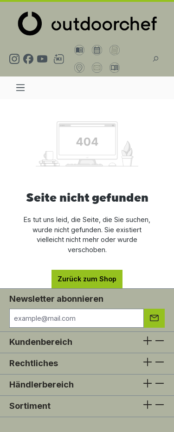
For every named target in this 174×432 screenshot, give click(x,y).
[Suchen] (155, 58)
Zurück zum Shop (87, 279)
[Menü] (20, 87)
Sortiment (30, 406)
